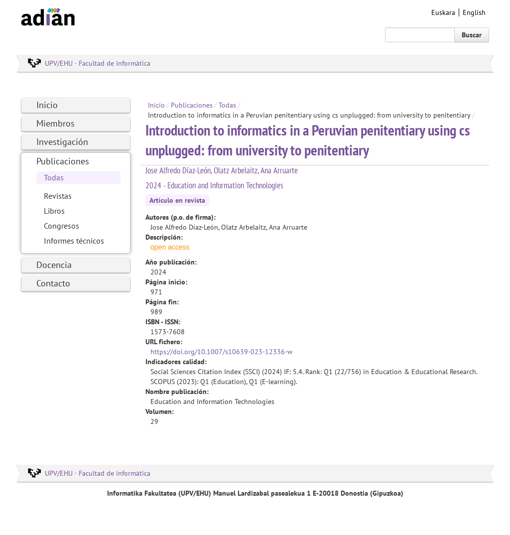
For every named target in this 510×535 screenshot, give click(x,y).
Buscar (472, 34)
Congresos (61, 226)
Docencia (54, 264)
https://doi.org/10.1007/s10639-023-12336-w (221, 351)
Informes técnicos (74, 241)
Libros (54, 211)
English (474, 12)
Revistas (58, 196)
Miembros (55, 123)
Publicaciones (62, 161)
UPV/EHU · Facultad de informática (97, 63)
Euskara (443, 12)
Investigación (62, 141)
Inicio (47, 105)
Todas (54, 177)
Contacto (53, 283)
